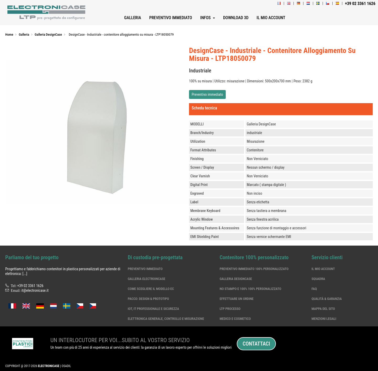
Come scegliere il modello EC (151, 289)
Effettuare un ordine (237, 299)
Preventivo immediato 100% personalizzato (254, 269)
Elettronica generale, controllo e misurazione (166, 319)
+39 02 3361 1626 (30, 286)
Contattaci (256, 344)
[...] (24, 274)
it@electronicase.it (35, 290)
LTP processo (230, 309)
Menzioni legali (324, 319)
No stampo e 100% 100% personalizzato (250, 289)
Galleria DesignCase (236, 279)
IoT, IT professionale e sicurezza (153, 309)
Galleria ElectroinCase (146, 279)
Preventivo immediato (207, 94)
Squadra (318, 279)
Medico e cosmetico (235, 319)
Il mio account (323, 269)
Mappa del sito (323, 309)
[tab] (281, 109)
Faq (314, 289)
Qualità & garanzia (327, 299)
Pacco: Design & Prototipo (148, 299)
